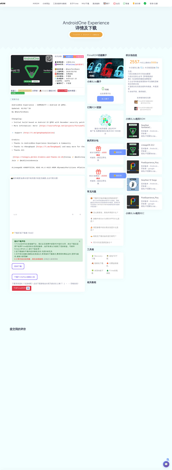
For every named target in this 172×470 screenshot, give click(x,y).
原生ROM (86, 34)
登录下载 (18, 266)
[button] (72, 214)
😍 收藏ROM (68, 56)
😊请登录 (118, 152)
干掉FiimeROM (21, 288)
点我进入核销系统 (50, 259)
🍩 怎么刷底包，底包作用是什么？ (104, 212)
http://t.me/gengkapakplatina (39, 133)
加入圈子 (105, 99)
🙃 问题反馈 (78, 56)
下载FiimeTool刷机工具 (24, 277)
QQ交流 (43, 91)
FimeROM (76, 34)
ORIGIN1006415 (25, 91)
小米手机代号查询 (102, 204)
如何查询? (79, 64)
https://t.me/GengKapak (48, 147)
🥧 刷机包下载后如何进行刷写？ (103, 236)
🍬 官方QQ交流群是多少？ (101, 242)
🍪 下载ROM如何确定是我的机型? (104, 198)
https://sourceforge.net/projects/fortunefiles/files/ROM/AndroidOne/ (75, 126)
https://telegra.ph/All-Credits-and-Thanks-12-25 (38, 157)
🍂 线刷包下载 (97, 263)
